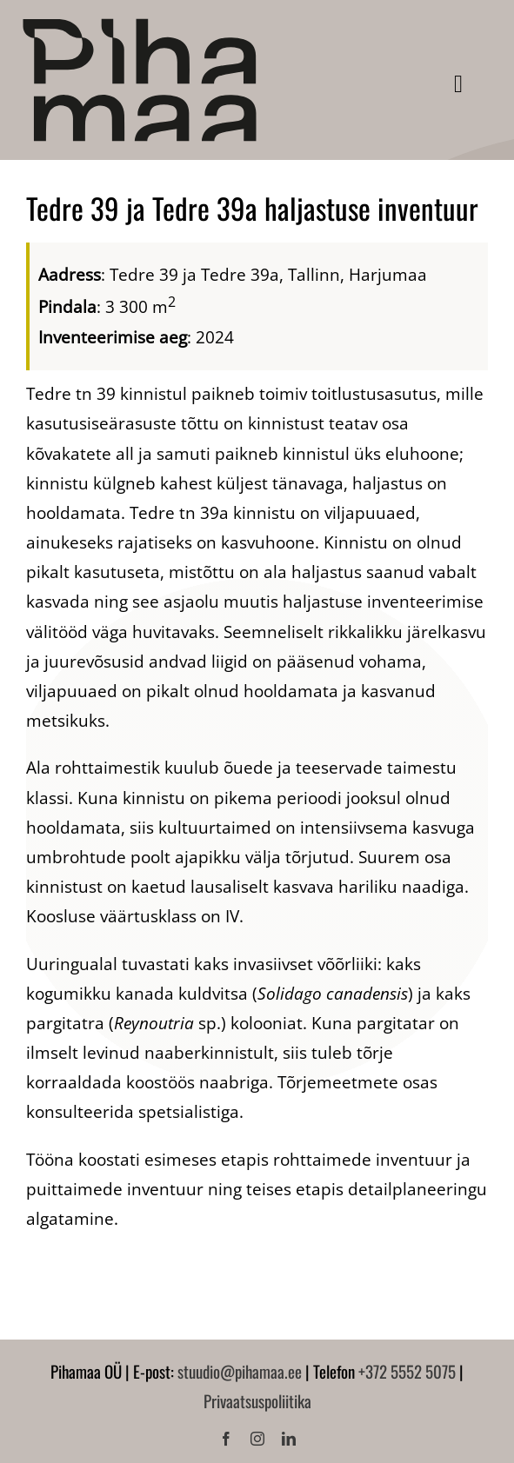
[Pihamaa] (139, 25)
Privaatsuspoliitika (257, 1400)
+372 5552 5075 (407, 1371)
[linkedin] (289, 1439)
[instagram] (257, 1439)
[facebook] (226, 1439)
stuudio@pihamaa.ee (239, 1371)
